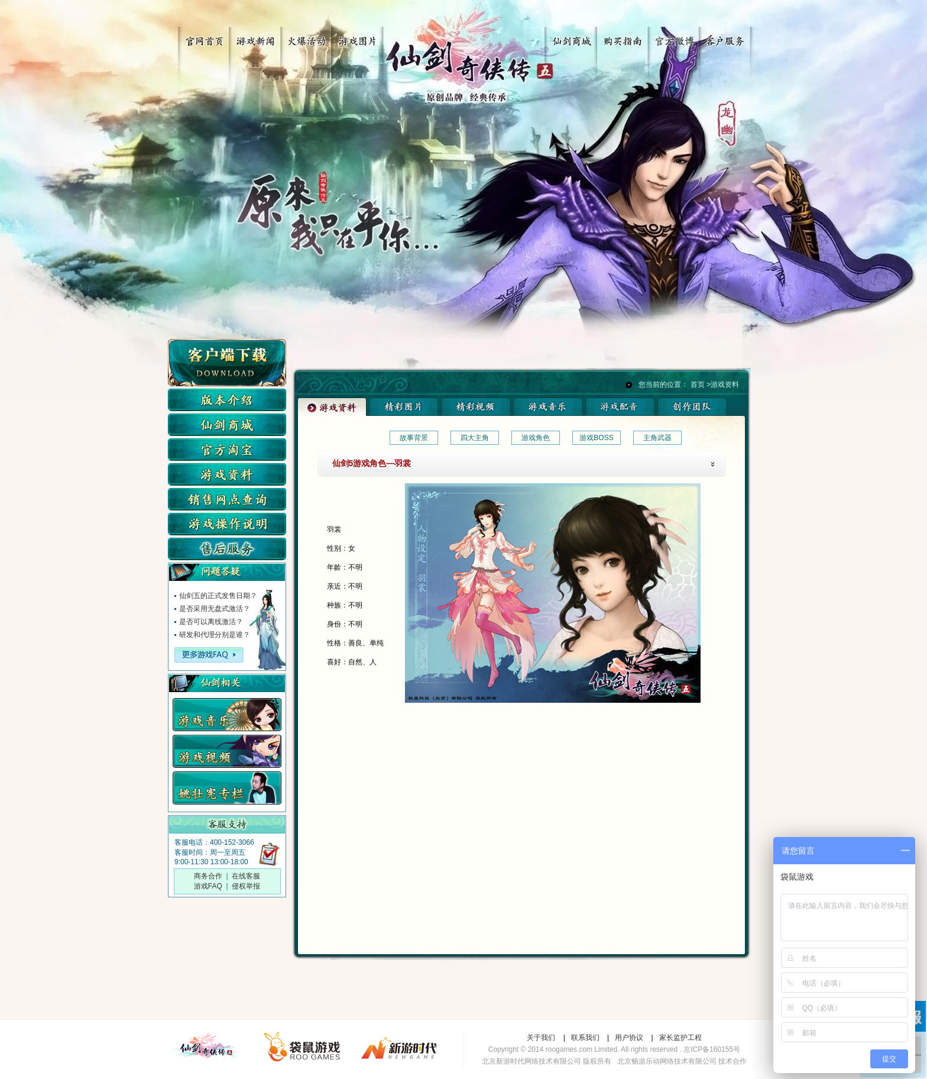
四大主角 (475, 438)
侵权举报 (246, 886)
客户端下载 (227, 362)
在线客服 (246, 876)
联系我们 (585, 1037)
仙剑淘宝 (227, 449)
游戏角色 (535, 438)
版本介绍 (227, 400)
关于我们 (541, 1037)
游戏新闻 (253, 37)
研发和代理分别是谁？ (214, 635)
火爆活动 (303, 37)
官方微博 (675, 37)
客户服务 (725, 37)
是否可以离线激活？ (211, 622)
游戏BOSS (596, 438)
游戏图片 (353, 37)
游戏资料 (227, 474)
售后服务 (227, 549)
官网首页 (202, 37)
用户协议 (629, 1037)
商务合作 (208, 876)
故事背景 (414, 438)
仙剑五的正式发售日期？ (218, 596)
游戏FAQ (208, 886)
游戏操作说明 (227, 524)
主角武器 (657, 438)
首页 (698, 384)
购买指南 (624, 37)
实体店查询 (227, 499)
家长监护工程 (680, 1037)
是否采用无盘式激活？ (214, 609)
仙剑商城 (574, 37)
